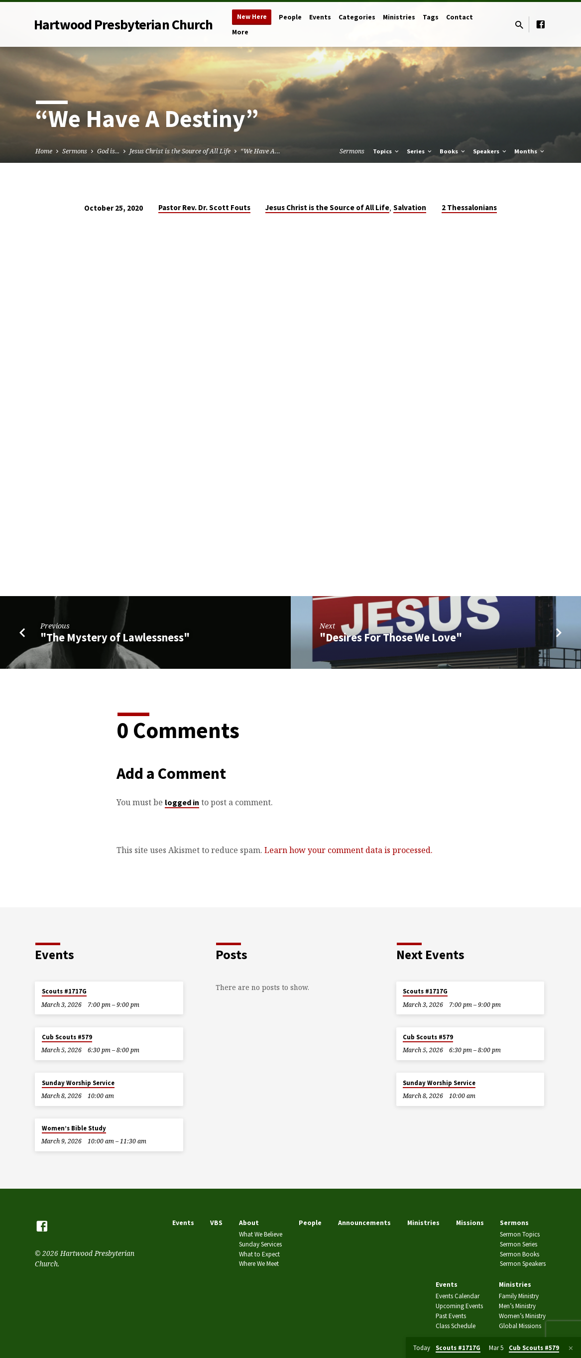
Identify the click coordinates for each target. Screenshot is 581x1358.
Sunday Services (260, 1244)
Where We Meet (259, 1263)
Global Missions (520, 1326)
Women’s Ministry (522, 1316)
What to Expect (259, 1254)
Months (530, 151)
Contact (459, 17)
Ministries (399, 17)
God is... (108, 151)
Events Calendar (457, 1296)
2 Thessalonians (469, 207)
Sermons (74, 151)
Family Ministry (519, 1296)
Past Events (451, 1316)
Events (320, 17)
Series (420, 151)
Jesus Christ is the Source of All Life (180, 151)
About (249, 1223)
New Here (252, 16)
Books (453, 151)
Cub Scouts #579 (67, 1037)
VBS (216, 1223)
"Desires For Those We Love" (391, 637)
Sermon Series (518, 1244)
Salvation (409, 207)
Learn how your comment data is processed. (348, 850)
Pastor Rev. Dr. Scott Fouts (204, 207)
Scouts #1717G (64, 991)
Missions (470, 1223)
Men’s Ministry (517, 1306)
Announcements (364, 1223)
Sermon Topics (520, 1234)
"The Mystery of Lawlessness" (115, 637)
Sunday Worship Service (78, 1083)
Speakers (490, 151)
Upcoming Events (459, 1306)
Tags (431, 17)
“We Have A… (260, 151)
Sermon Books (519, 1254)
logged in (182, 802)
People (290, 17)
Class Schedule (455, 1326)
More (240, 32)
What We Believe (260, 1234)
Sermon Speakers (523, 1263)
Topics (386, 151)
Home (43, 151)
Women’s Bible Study (74, 1128)
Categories (357, 17)
